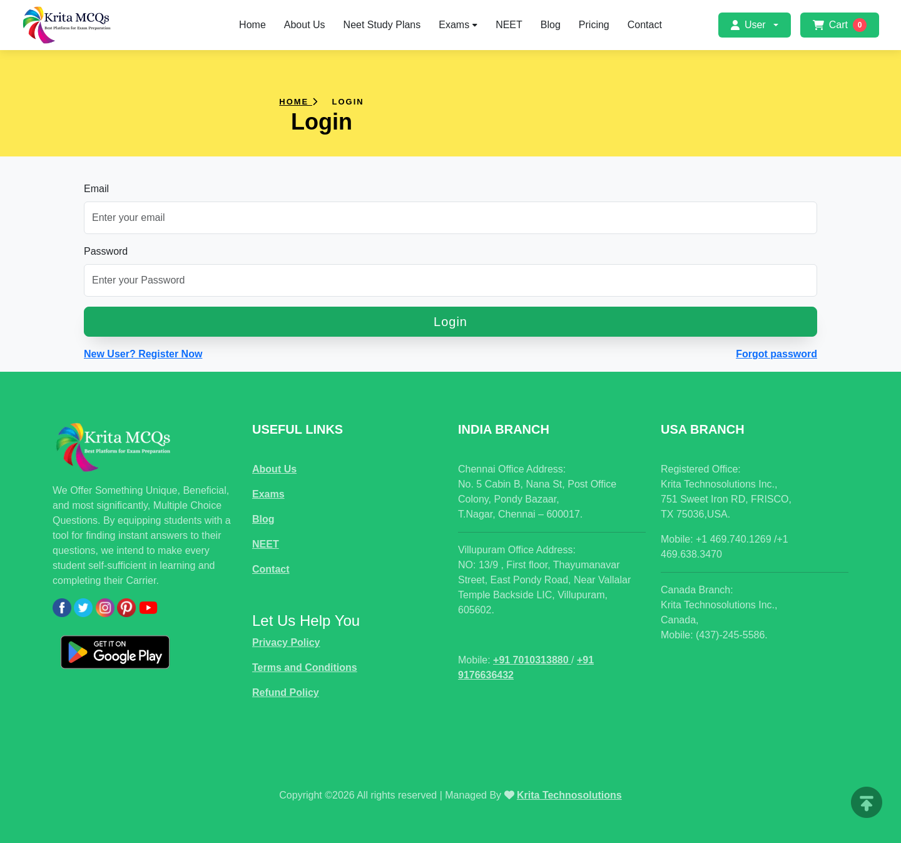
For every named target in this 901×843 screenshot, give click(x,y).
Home (252, 24)
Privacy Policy (286, 642)
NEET (509, 24)
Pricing (594, 24)
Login (450, 322)
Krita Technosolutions (569, 795)
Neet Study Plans (382, 24)
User (748, 24)
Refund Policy (285, 692)
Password (106, 251)
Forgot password (776, 354)
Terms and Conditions (304, 667)
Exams (458, 24)
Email (96, 188)
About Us (304, 24)
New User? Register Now (143, 354)
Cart (840, 25)
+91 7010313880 (532, 660)
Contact (645, 24)
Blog (551, 24)
